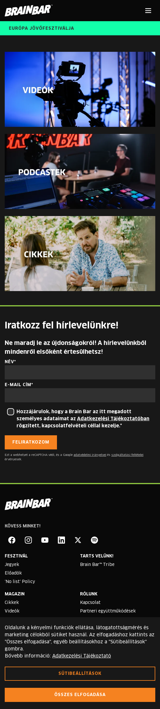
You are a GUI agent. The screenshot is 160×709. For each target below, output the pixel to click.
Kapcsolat (90, 603)
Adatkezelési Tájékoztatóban (113, 418)
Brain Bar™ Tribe (97, 565)
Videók (12, 611)
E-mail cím (18, 385)
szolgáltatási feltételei (127, 455)
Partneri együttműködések (108, 611)
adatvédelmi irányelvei (90, 455)
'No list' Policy (20, 582)
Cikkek (12, 603)
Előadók (13, 573)
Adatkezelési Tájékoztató (81, 656)
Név (9, 362)
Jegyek (12, 565)
